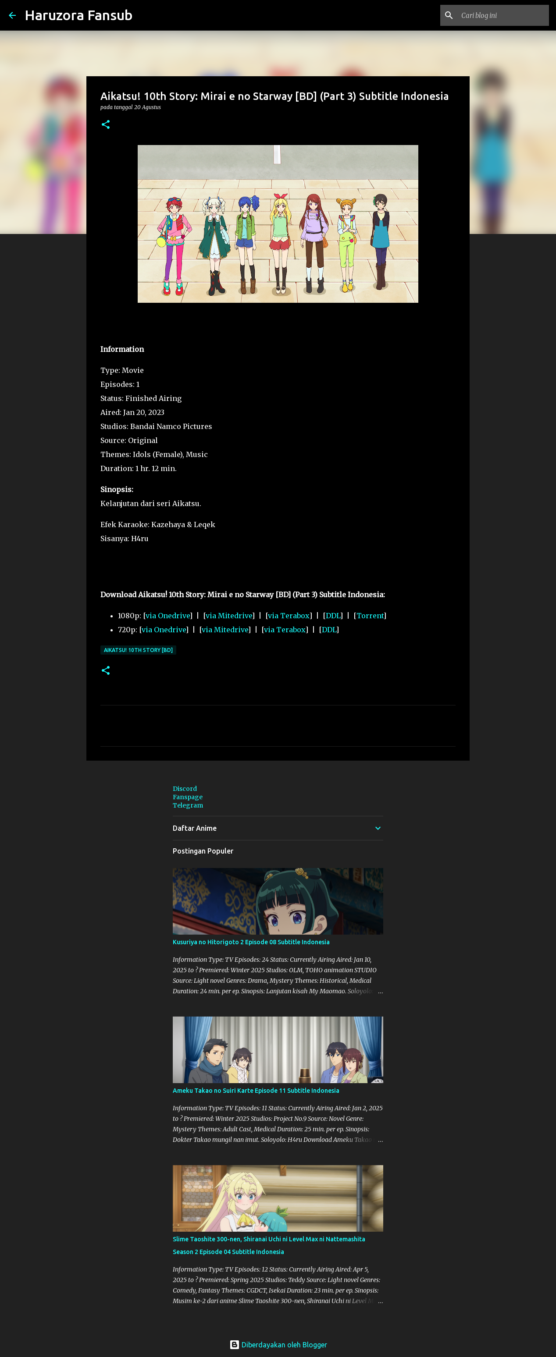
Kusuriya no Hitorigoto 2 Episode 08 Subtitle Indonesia (251, 942)
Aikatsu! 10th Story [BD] (138, 650)
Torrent (369, 615)
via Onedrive (167, 615)
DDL (333, 615)
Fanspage (188, 797)
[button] (105, 125)
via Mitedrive (229, 615)
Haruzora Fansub (79, 15)
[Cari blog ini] (503, 15)
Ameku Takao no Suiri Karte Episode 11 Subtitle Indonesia (256, 1090)
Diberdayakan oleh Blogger (278, 1345)
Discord (185, 789)
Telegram (188, 805)
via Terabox (288, 615)
